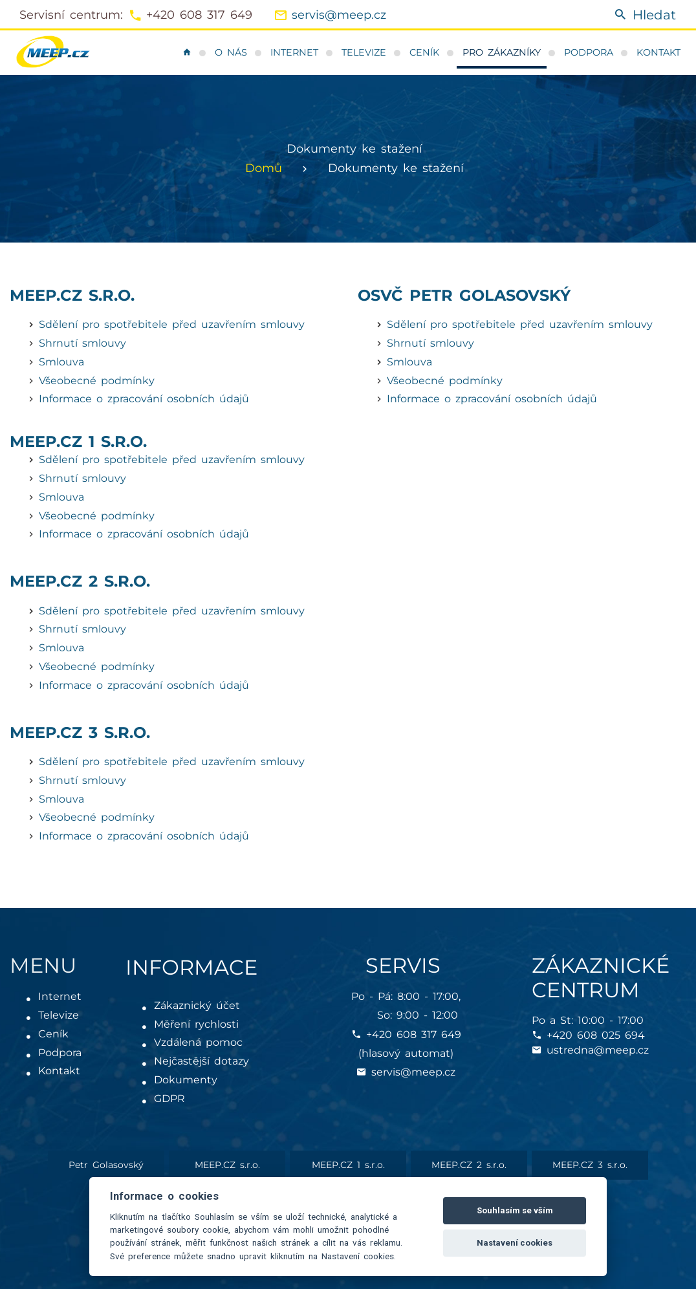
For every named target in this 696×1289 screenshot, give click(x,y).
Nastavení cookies (514, 1243)
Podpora (588, 52)
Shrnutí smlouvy (82, 343)
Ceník (424, 52)
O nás (231, 52)
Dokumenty (186, 1080)
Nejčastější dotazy (202, 1061)
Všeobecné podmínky (97, 380)
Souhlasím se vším (515, 1210)
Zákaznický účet (198, 1005)
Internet (294, 52)
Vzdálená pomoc (199, 1042)
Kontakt (658, 52)
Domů (263, 168)
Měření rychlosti (197, 1024)
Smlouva (61, 362)
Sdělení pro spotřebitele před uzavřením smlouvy (172, 324)
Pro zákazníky (501, 52)
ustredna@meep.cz (598, 1050)
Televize (364, 52)
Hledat (644, 15)
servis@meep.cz (339, 15)
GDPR (170, 1098)
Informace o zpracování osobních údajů (144, 399)
